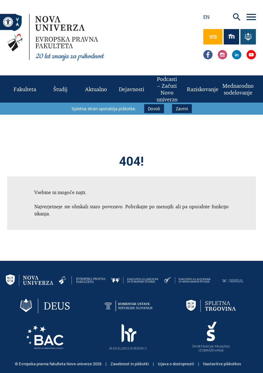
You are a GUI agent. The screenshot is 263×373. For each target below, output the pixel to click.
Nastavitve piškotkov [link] (222, 364)
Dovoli (154, 109)
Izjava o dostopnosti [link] (176, 364)
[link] (8, 22)
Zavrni (182, 109)
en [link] (206, 17)
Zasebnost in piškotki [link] (130, 364)
